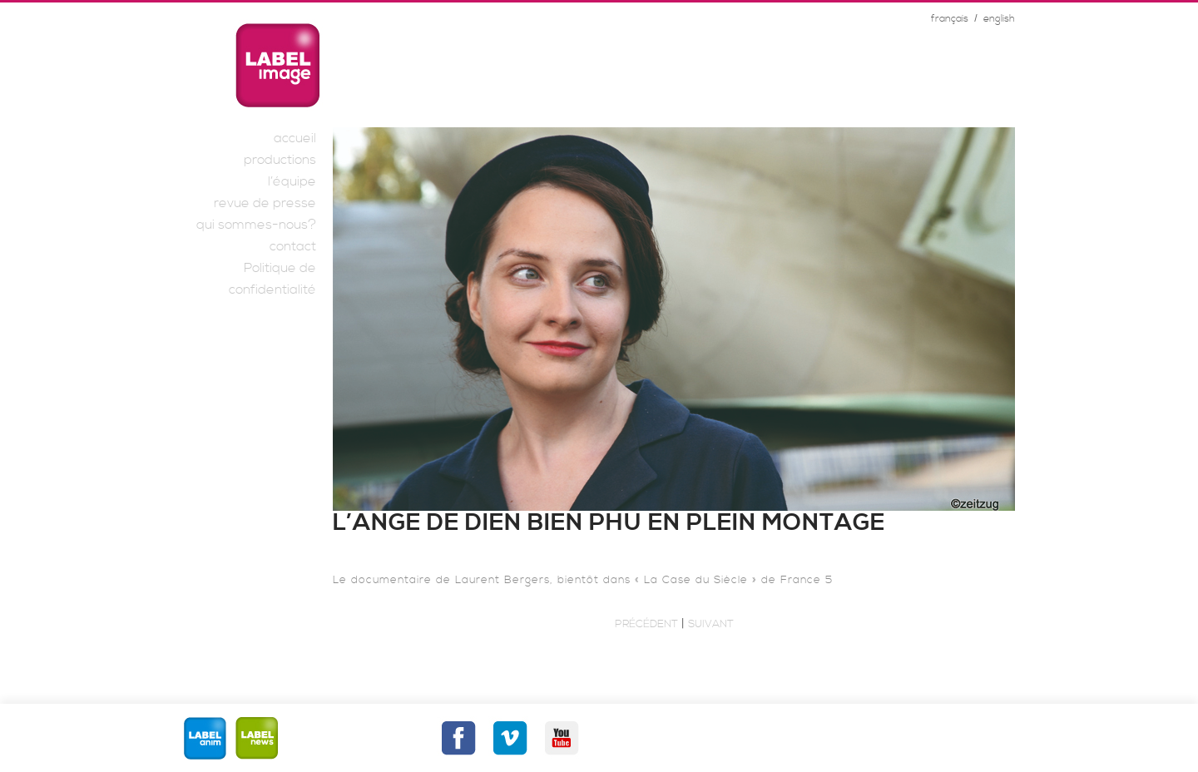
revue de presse (265, 203)
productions (280, 159)
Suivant (711, 624)
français (949, 18)
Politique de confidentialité (272, 279)
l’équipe (292, 181)
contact (293, 246)
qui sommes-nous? (256, 224)
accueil (295, 138)
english (999, 18)
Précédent (646, 624)
